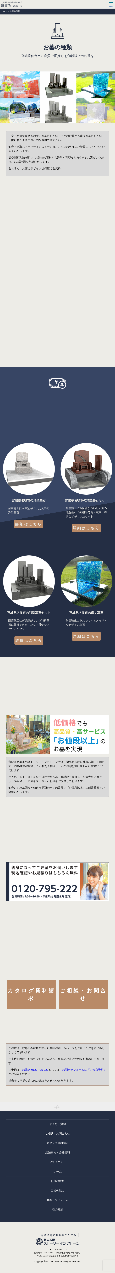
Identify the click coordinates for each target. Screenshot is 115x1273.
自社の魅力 (57, 1190)
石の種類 (57, 1209)
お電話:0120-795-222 (35, 1069)
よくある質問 (57, 1124)
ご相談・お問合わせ (57, 1133)
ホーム (57, 1171)
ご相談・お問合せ (83, 994)
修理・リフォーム (58, 1199)
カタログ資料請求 (31, 994)
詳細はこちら (28, 524)
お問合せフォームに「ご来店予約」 (84, 1069)
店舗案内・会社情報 (57, 1152)
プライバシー (57, 1161)
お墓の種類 (57, 1181)
